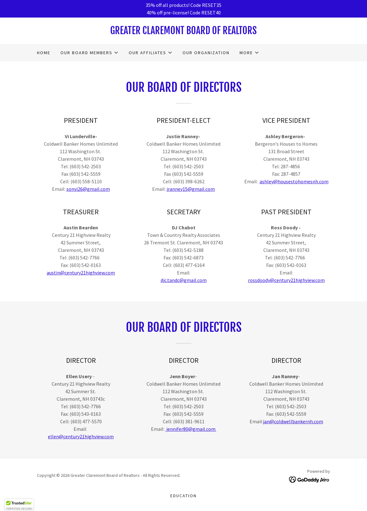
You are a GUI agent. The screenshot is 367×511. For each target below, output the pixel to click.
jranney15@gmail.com (191, 189)
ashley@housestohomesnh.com (294, 181)
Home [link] (43, 52)
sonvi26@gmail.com (88, 189)
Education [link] (183, 495)
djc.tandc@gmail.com (184, 280)
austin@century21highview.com (81, 272)
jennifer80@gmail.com (190, 429)
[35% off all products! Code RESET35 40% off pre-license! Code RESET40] (183, 8)
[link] (183, 32)
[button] (89, 52)
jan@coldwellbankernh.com (293, 421)
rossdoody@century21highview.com (286, 280)
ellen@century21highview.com (81, 436)
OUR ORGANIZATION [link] (206, 52)
